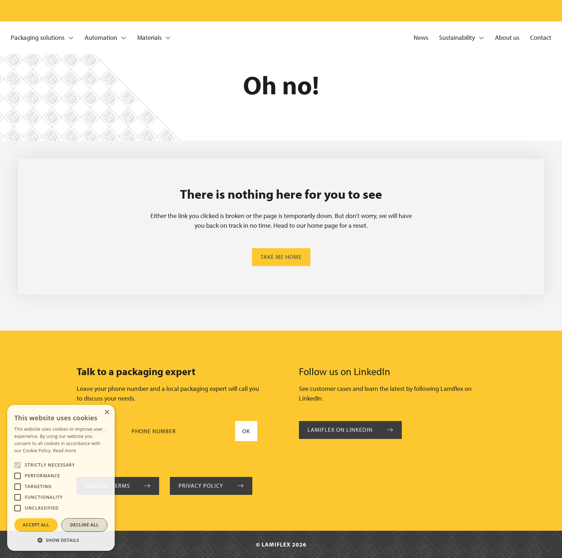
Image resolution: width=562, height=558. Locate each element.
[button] (61, 540)
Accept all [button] (36, 525)
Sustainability (461, 37)
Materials (154, 37)
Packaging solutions (42, 37)
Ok (246, 431)
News (421, 37)
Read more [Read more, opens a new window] (64, 451)
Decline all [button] (84, 525)
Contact (540, 37)
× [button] (106, 412)
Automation (106, 37)
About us (507, 37)
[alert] (61, 478)
